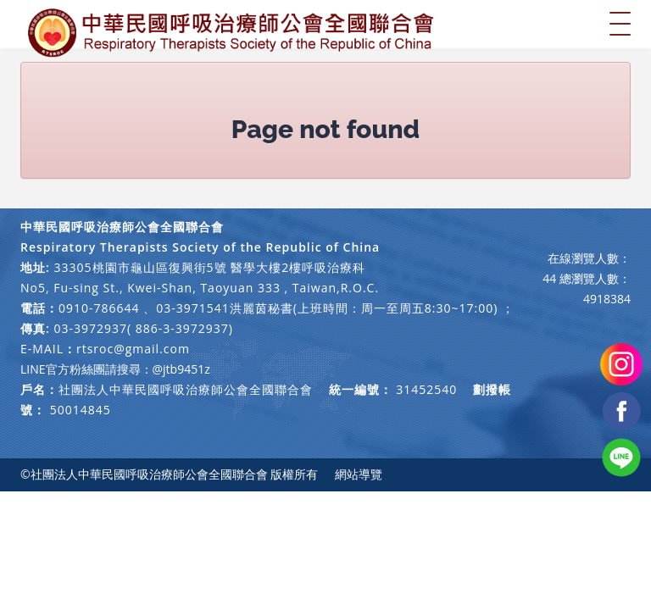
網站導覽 (358, 474)
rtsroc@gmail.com (133, 349)
